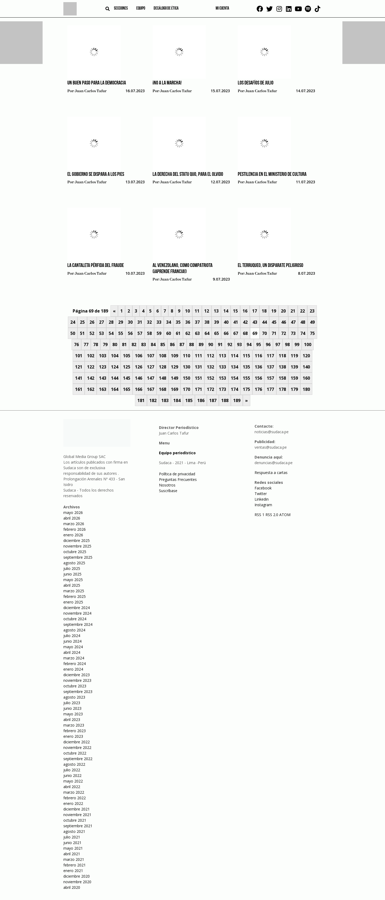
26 (91, 322)
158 (282, 378)
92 (229, 344)
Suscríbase (168, 490)
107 (150, 356)
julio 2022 (71, 769)
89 (201, 344)
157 (270, 378)
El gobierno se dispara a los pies (95, 174)
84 (153, 344)
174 (234, 389)
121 (78, 367)
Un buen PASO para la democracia (96, 83)
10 (187, 311)
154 (234, 378)
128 (162, 367)
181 (141, 400)
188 (224, 400)
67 (235, 333)
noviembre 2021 (77, 814)
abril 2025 (71, 585)
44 (264, 322)
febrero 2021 (74, 864)
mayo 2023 (73, 713)
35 (178, 322)
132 (210, 367)
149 (174, 378)
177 (270, 389)
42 (245, 322)
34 (168, 322)
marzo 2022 (73, 792)
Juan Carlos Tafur (91, 91)
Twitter (261, 493)
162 (90, 389)
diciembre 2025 (76, 540)
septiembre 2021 (77, 825)
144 (114, 378)
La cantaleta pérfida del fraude (95, 265)
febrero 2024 (74, 663)
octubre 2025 (74, 551)
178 (282, 389)
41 (235, 322)
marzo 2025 (73, 590)
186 (200, 400)
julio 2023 (71, 702)
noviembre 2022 (77, 747)
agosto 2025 (74, 562)
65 (216, 333)
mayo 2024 (73, 646)
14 (225, 311)
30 (130, 322)
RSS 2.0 (271, 514)
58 (149, 333)
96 (268, 344)
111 (198, 356)
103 (102, 356)
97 (277, 344)
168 (162, 389)
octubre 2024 (74, 618)
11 (197, 311)
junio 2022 (72, 775)
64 (206, 333)
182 (153, 400)
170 (186, 389)
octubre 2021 (74, 820)
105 (126, 356)
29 (120, 322)
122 (90, 367)
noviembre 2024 (77, 613)
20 (283, 311)
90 (210, 344)
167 (150, 389)
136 (258, 367)
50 (72, 333)
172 (210, 389)
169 (174, 389)
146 (138, 378)
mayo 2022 (73, 781)
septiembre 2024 (77, 624)
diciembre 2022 (76, 741)
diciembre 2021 (76, 809)
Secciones (121, 8)
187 (212, 400)
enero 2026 (73, 534)
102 (90, 356)
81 (124, 344)
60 (168, 333)
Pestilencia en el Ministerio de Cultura (272, 174)
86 (172, 344)
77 (86, 344)
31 (139, 322)
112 (210, 356)
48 (302, 322)
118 (282, 356)
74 (302, 333)
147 (150, 378)
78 (95, 344)
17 (254, 311)
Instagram (263, 504)
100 (307, 344)
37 (197, 322)
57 (139, 333)
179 (294, 389)
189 (236, 400)
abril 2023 (71, 719)
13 (216, 311)
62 (187, 333)
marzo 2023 (73, 725)
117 (270, 356)
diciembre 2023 (76, 674)
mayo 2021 (73, 848)
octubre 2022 (74, 753)
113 (222, 356)
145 (126, 378)
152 (210, 378)
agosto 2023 (74, 697)
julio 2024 (71, 635)
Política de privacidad (177, 473)
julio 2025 (71, 568)
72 (283, 333)
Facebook (263, 487)
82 (134, 344)
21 (292, 311)
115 (246, 356)
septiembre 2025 (77, 557)
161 (78, 389)
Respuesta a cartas (271, 472)
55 (120, 333)
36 (187, 322)
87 (181, 344)
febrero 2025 (74, 596)
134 (234, 367)
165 (126, 389)
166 (138, 389)
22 (302, 311)
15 (235, 311)
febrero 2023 (74, 730)
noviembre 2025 (77, 546)
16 (245, 311)
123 (102, 367)
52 (91, 333)
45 (274, 322)
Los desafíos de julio (255, 83)
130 (186, 367)
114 (234, 356)
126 (138, 367)
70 (264, 333)
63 (197, 333)
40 (226, 322)
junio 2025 (72, 574)
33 (159, 322)
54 (111, 333)
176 (258, 389)
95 (258, 344)
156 (258, 378)
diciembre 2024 (76, 607)
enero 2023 (73, 736)
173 (222, 389)
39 (216, 322)
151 (198, 378)
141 (78, 378)
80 (114, 344)
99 (296, 344)
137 (270, 367)
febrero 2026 (74, 529)
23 (312, 311)
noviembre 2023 (77, 680)
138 (282, 367)
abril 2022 (71, 786)
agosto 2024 (74, 630)
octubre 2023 (74, 685)
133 (222, 367)
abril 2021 (71, 853)
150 (186, 378)
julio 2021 (71, 837)
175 (246, 389)
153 (222, 378)
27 (101, 322)
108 (162, 356)
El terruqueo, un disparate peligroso (270, 265)
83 (143, 344)
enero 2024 (73, 669)
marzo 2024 (73, 657)
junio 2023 (72, 708)
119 (294, 356)
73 (293, 333)
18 (264, 311)
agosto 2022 (74, 764)
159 (294, 378)
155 (246, 378)
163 (102, 389)
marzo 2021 (73, 859)
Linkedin (262, 499)
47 (293, 322)
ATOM (284, 514)
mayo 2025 (73, 579)
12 (206, 311)
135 (246, 367)
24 (72, 322)
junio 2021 (72, 842)
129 (174, 367)
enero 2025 (73, 602)
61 (178, 333)
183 (165, 400)
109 (174, 356)
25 (82, 322)
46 (283, 322)
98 (287, 344)
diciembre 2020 (76, 876)
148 (162, 378)
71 (274, 333)
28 (111, 322)
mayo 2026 (73, 512)
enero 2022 (73, 803)
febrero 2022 (74, 797)
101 (78, 356)
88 (191, 344)
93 (239, 344)
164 (114, 389)
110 (186, 356)
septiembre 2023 (77, 691)
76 (76, 344)
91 (220, 344)
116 (258, 356)
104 (114, 356)
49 (312, 322)
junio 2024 (72, 641)
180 (306, 389)
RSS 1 (260, 514)
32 (149, 322)
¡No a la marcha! (167, 83)
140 (306, 367)
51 (82, 333)
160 (306, 378)
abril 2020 (71, 887)
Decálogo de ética (166, 8)
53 (101, 333)
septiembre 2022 (77, 758)
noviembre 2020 (77, 881)
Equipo (140, 8)
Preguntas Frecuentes (178, 479)
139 (294, 367)
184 (177, 400)
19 (273, 311)
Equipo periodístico (177, 452)
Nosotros (167, 485)
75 (312, 333)
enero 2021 (73, 870)
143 (102, 378)
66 (226, 333)
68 (245, 333)
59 (159, 333)
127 (150, 367)
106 (138, 356)
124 (114, 367)
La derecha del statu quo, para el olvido (188, 174)
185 (188, 400)
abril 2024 (71, 652)
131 (198, 367)
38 (206, 322)
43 (254, 322)
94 (249, 344)
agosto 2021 (74, 831)
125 (126, 367)
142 (90, 378)
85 (162, 344)
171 (198, 389)
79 (105, 344)
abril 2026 (71, 518)
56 (130, 333)
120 (306, 356)
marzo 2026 (73, 523)
